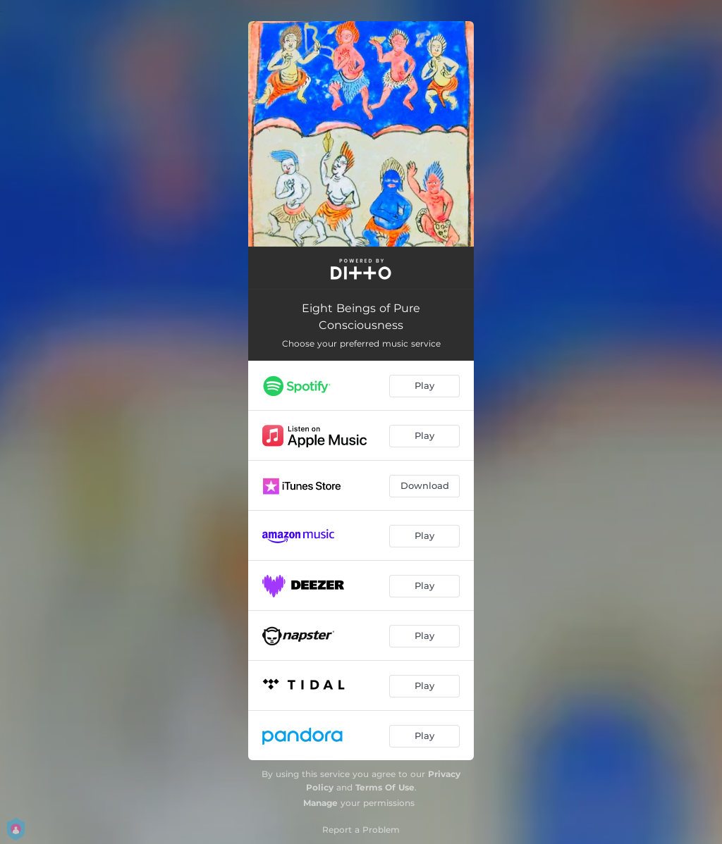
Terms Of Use (385, 787)
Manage (320, 803)
